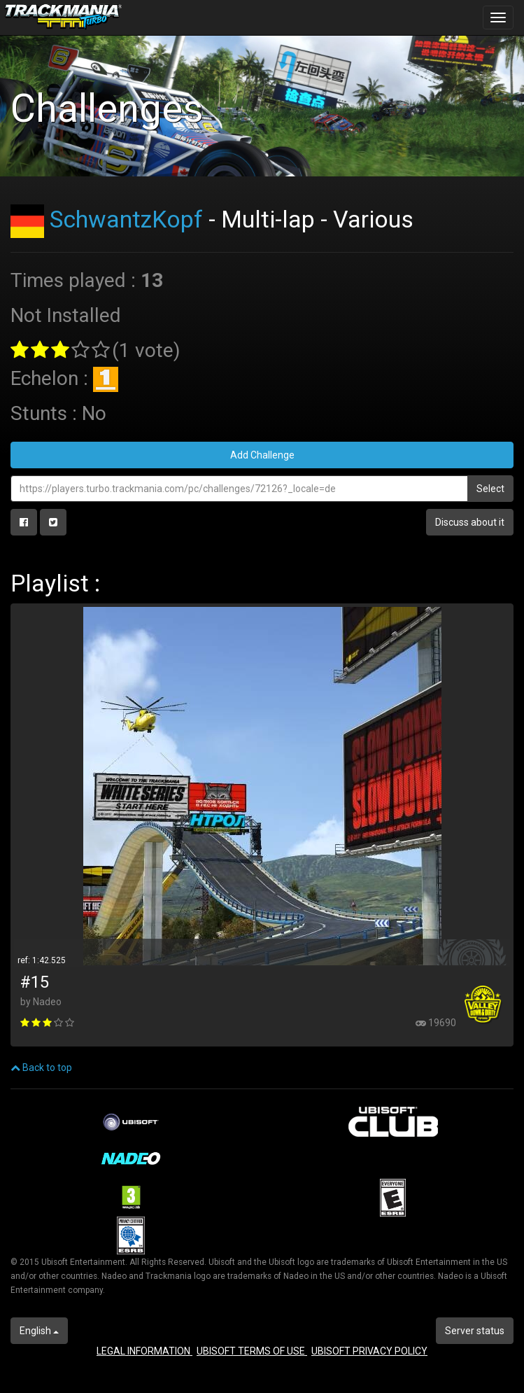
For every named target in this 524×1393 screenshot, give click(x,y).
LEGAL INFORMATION (144, 1351)
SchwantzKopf (126, 219)
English (39, 1330)
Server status (474, 1330)
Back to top (41, 1067)
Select (490, 488)
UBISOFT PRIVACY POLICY (369, 1351)
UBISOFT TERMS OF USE (252, 1351)
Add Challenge (262, 455)
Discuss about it (469, 522)
